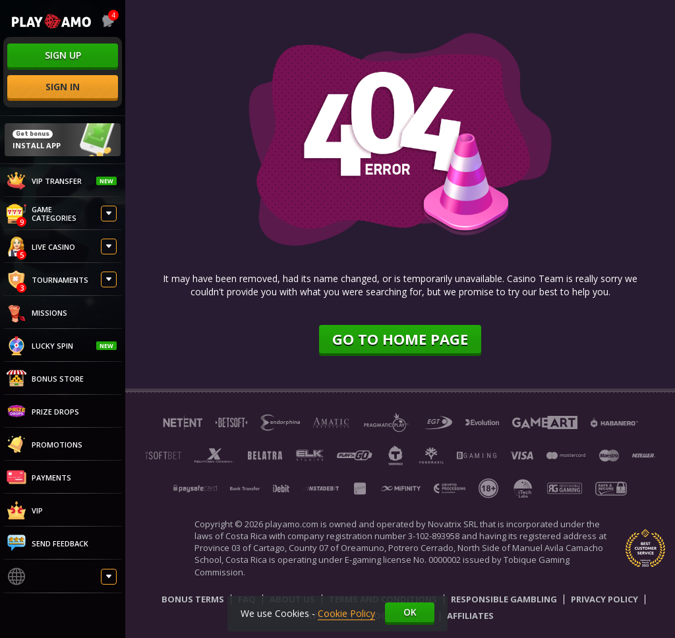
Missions (37, 312)
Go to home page (400, 339)
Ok (410, 612)
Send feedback (47, 543)
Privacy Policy (604, 599)
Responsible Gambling (504, 599)
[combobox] (105, 21)
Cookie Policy (346, 613)
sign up (63, 55)
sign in (62, 86)
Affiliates (470, 616)
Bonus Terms (192, 599)
